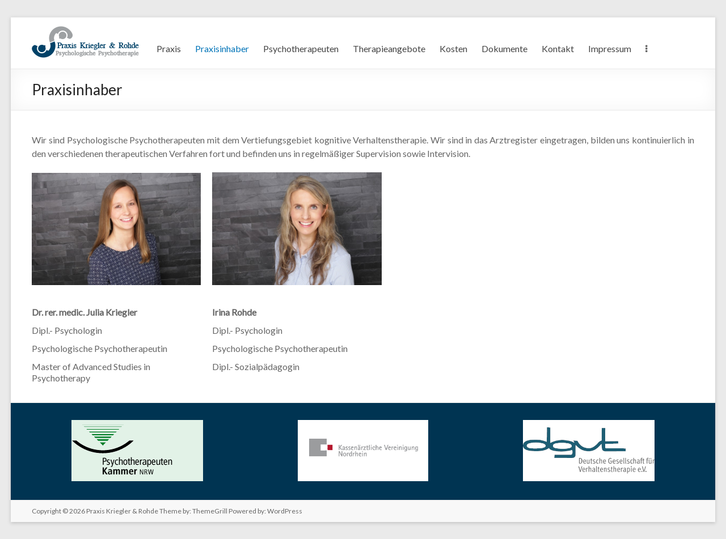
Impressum (609, 48)
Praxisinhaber (222, 48)
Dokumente (504, 48)
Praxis (169, 48)
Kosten (453, 48)
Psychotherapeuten (301, 48)
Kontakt (558, 48)
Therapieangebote (389, 48)
